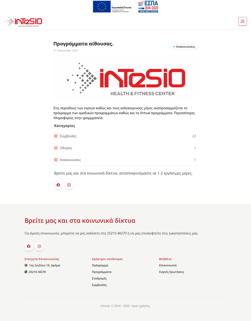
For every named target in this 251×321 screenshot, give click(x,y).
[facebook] (58, 185)
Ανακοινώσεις (125, 159)
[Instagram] (69, 185)
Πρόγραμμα (100, 265)
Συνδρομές (99, 278)
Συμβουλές (125, 136)
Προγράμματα (102, 272)
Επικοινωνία (168, 265)
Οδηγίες (125, 147)
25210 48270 (35, 272)
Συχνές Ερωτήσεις (171, 272)
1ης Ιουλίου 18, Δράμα (42, 265)
